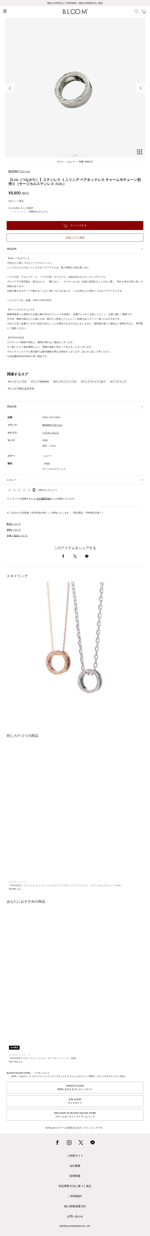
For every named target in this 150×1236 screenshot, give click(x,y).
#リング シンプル (17, 381)
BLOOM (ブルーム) (19, 171)
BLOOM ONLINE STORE (18, 1073)
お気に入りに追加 (75, 237)
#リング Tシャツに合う (93, 381)
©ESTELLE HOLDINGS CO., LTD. (75, 1226)
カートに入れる (74, 225)
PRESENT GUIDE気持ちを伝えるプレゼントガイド (75, 1087)
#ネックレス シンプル (65, 381)
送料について (14, 529)
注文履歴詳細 (43, 498)
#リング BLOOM (40, 381)
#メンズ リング (118, 381)
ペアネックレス (50, 432)
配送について (14, 523)
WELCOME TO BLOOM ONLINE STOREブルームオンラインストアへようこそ (75, 1114)
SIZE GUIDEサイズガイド (75, 1101)
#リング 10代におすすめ (21, 388)
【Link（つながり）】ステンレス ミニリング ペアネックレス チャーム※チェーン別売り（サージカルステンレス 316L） (69, 1076)
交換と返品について (17, 535)
